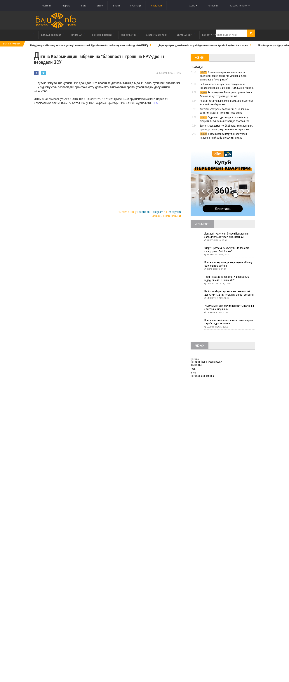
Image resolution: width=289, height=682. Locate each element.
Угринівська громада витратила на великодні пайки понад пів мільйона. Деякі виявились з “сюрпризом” (223, 76)
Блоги (116, 5)
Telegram (157, 211)
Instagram (174, 211)
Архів (193, 6)
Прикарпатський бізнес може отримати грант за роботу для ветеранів (229, 322)
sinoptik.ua (208, 375)
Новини (46, 5)
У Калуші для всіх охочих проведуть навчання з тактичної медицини (229, 307)
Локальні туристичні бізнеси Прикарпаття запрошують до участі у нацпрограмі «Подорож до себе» (227, 235)
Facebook (143, 211)
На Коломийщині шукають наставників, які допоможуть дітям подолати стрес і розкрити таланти (229, 293)
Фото (83, 5)
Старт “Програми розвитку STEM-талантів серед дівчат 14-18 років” (227, 250)
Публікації (135, 5)
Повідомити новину (239, 5)
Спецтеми (156, 5)
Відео (100, 5)
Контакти (213, 5)
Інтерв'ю (65, 5)
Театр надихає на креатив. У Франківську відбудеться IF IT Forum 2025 (227, 278)
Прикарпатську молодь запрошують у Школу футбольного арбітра (228, 264)
